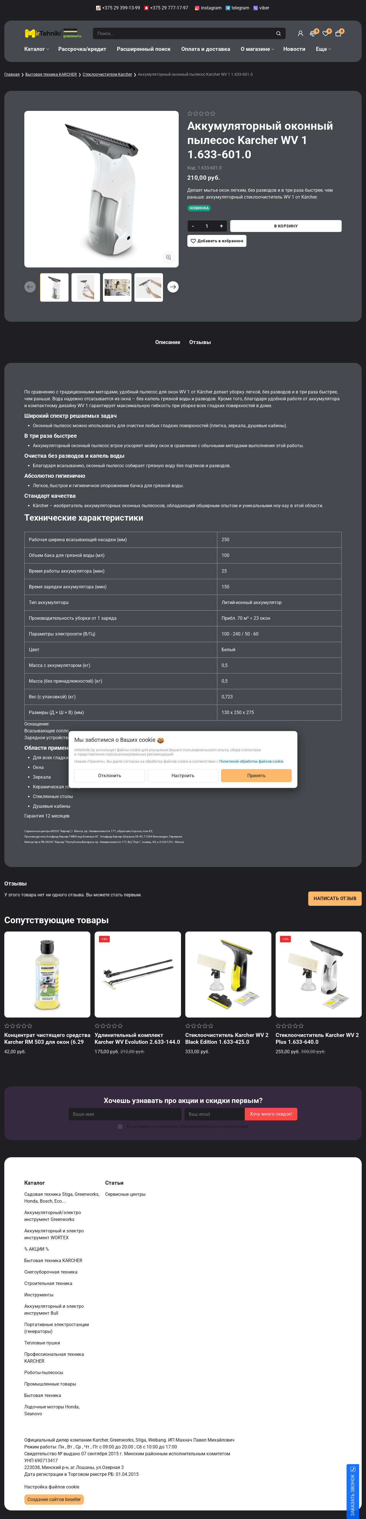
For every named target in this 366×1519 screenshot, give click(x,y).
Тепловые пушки (42, 1343)
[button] (173, 287)
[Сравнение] (313, 33)
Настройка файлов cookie (51, 1487)
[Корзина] (338, 33)
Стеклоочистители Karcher (107, 74)
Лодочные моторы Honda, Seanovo (51, 1410)
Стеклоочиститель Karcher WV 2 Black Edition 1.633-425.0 (226, 1038)
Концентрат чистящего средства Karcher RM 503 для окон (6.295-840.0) (47, 1042)
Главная (12, 74)
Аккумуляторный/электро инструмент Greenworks (52, 1216)
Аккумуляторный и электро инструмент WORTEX (54, 1234)
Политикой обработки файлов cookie (251, 761)
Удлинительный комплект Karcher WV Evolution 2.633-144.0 (137, 1038)
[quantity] (207, 226)
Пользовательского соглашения (213, 1126)
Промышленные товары (50, 1384)
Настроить (183, 775)
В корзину (286, 226)
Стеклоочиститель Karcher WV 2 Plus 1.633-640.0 (317, 1038)
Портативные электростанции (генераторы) (56, 1328)
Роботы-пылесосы (44, 1372)
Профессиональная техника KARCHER (54, 1358)
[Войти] (300, 33)
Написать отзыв (335, 898)
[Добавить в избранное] (216, 241)
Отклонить (109, 775)
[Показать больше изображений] (168, 257)
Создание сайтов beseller (54, 1499)
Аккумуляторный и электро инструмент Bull (54, 1310)
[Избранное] (325, 33)
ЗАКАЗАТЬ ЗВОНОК (359, 1495)
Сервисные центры (126, 1194)
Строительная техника (49, 1283)
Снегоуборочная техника (51, 1272)
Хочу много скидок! (271, 1114)
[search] (279, 33)
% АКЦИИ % (37, 1249)
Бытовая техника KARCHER (51, 74)
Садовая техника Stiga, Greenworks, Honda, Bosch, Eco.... (61, 1198)
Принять (256, 775)
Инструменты (39, 1295)
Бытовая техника (43, 1395)
